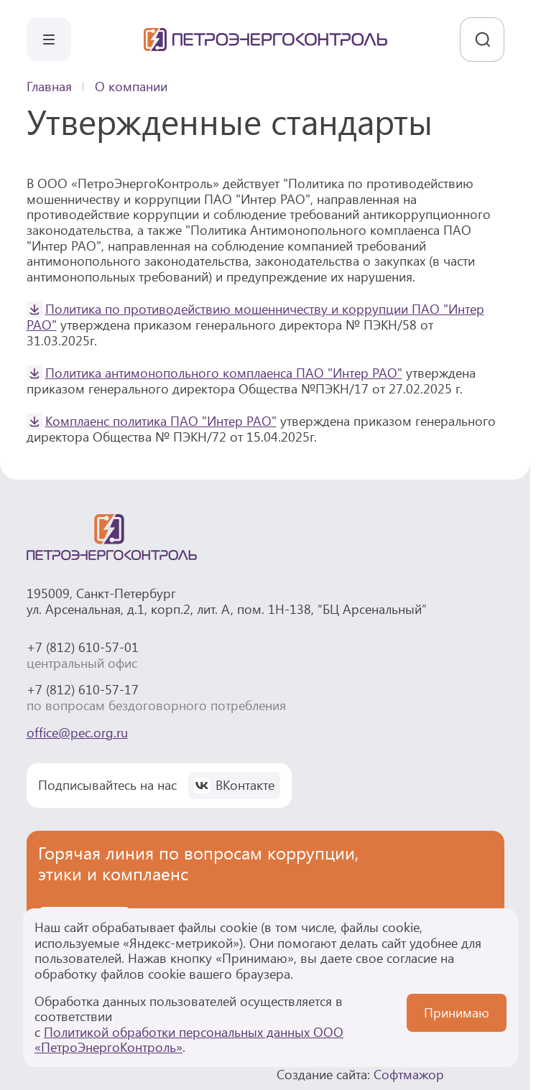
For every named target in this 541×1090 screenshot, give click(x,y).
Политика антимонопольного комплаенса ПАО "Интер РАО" (223, 372)
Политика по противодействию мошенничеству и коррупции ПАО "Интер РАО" (255, 316)
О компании (131, 87)
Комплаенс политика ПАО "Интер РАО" (161, 420)
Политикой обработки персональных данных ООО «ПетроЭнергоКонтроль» (188, 1039)
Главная (49, 87)
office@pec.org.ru (77, 733)
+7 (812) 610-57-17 (83, 689)
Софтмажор (409, 1074)
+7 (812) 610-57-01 (83, 647)
